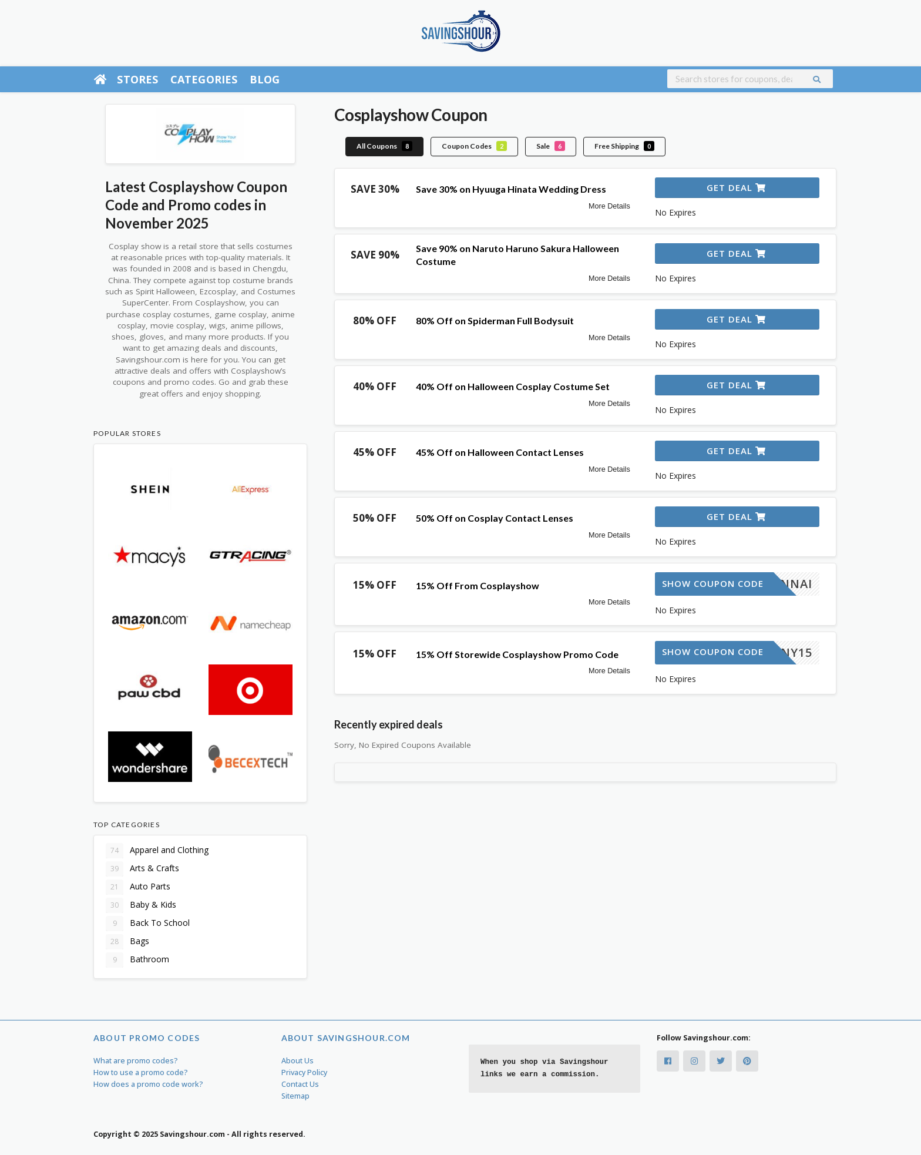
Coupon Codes (474, 146)
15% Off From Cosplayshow (477, 585)
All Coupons (384, 146)
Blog (265, 79)
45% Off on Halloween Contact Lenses (500, 452)
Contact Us (300, 1084)
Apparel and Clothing (157, 850)
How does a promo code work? (148, 1084)
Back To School (148, 923)
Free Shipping (624, 146)
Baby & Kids (141, 905)
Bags (127, 941)
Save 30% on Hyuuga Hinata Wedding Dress (511, 188)
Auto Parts (138, 887)
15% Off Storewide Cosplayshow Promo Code (517, 654)
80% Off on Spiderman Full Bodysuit (495, 320)
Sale (550, 146)
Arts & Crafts (142, 869)
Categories (204, 79)
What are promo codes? (135, 1061)
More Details (609, 206)
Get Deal (736, 187)
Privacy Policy (304, 1072)
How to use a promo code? (140, 1072)
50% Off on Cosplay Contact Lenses (494, 517)
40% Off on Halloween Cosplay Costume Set (513, 386)
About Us (297, 1061)
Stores (137, 79)
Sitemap (295, 1096)
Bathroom (137, 960)
